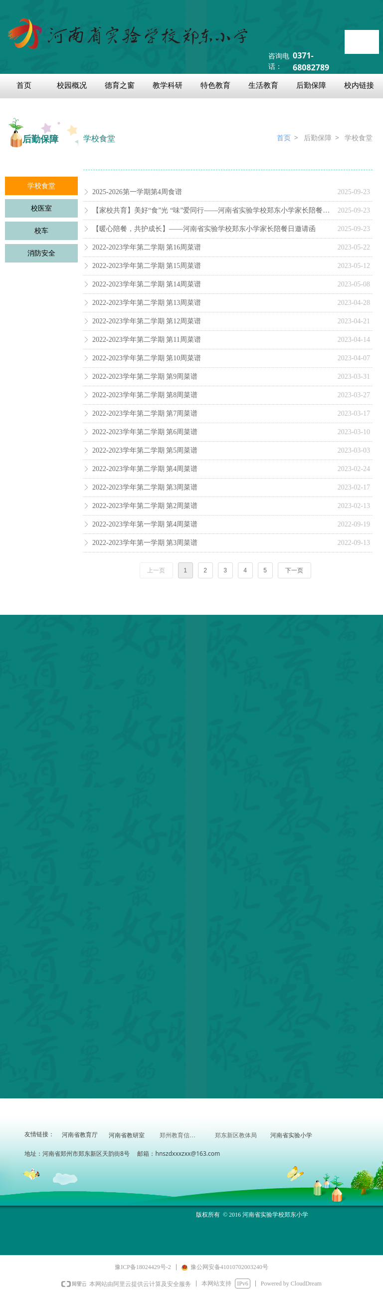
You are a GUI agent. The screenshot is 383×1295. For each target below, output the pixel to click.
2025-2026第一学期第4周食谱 (137, 192)
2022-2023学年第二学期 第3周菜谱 (144, 487)
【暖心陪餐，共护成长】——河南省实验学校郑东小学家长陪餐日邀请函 (204, 229)
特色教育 (215, 85)
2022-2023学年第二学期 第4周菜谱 (144, 469)
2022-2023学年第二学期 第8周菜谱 (144, 395)
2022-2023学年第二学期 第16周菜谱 (146, 247)
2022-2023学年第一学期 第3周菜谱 (144, 542)
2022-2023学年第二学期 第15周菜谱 (146, 265)
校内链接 (359, 85)
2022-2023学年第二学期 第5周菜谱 (144, 450)
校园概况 (72, 85)
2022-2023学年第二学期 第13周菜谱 (146, 302)
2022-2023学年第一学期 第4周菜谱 (144, 524)
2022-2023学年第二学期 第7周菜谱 (144, 413)
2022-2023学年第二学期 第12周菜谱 (146, 321)
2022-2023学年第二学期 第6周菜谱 (144, 432)
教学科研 (168, 85)
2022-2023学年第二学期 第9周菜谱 (144, 376)
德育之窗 (120, 85)
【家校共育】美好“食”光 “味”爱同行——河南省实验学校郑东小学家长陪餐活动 (212, 210)
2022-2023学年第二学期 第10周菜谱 (146, 358)
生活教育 (263, 85)
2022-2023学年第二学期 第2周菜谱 (144, 506)
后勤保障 (311, 85)
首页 (23, 85)
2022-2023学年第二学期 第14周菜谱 (146, 284)
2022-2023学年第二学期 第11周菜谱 (146, 339)
